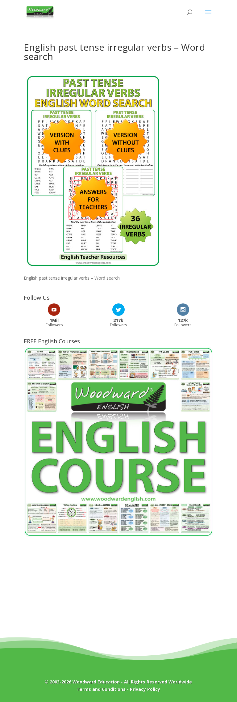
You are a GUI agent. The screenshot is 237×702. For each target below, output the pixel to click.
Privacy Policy (145, 689)
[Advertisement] (118, 591)
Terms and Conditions (101, 689)
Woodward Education (96, 682)
